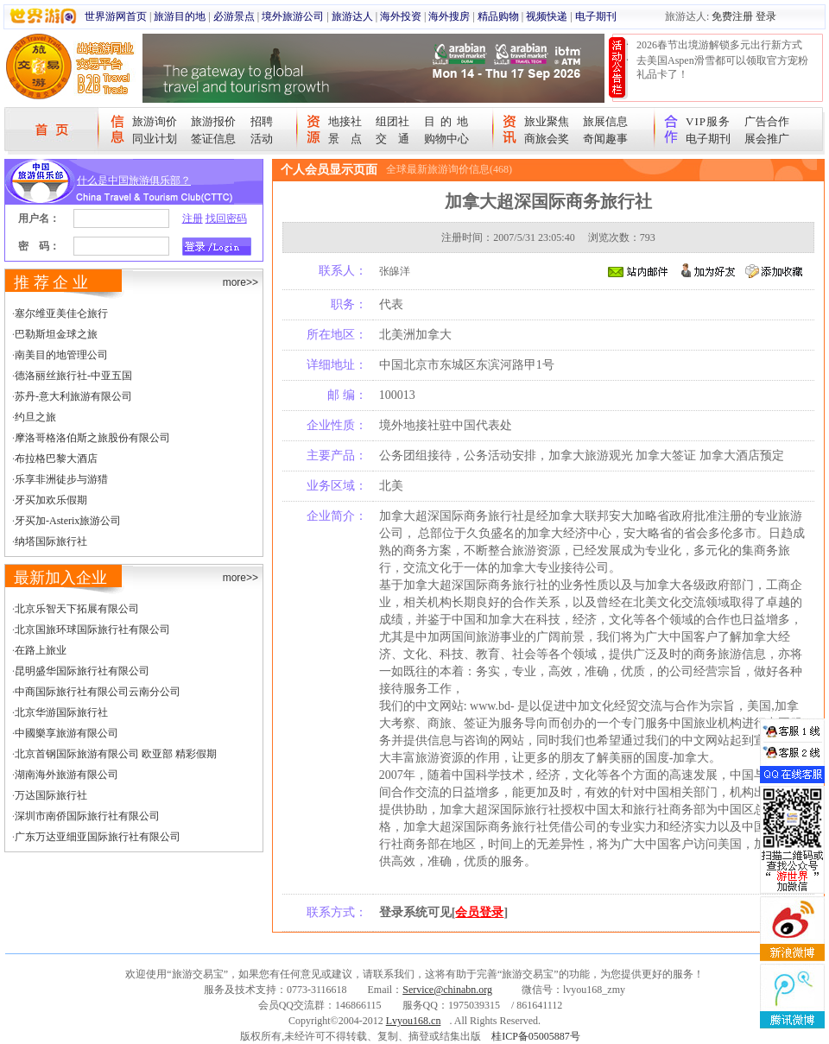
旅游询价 (154, 121)
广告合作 (766, 121)
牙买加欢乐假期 (51, 500)
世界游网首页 (116, 16)
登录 (766, 16)
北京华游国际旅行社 (61, 712)
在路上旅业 (40, 650)
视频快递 (546, 16)
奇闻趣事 (605, 138)
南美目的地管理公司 (61, 355)
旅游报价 (213, 121)
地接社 (345, 121)
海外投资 (400, 16)
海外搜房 (449, 16)
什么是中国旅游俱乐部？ (134, 180)
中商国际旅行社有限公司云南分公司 (97, 692)
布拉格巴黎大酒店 (56, 458)
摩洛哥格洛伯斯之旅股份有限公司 (92, 438)
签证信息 (213, 138)
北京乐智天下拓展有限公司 (77, 609)
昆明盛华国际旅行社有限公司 (82, 671)
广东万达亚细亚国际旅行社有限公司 (97, 837)
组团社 (392, 121)
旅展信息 (605, 121)
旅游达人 (352, 16)
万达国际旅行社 (51, 795)
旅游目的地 (180, 16)
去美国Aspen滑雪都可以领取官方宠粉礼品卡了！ (722, 67)
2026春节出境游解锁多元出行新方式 (719, 45)
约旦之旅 (35, 417)
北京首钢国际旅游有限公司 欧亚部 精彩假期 (116, 754)
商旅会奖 (546, 138)
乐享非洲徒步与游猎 (61, 479)
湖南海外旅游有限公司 (66, 775)
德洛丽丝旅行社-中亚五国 (73, 376)
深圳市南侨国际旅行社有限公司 (87, 816)
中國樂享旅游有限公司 (66, 733)
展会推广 (766, 138)
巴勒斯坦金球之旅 (56, 334)
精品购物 (498, 16)
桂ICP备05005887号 (535, 1036)
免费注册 (732, 16)
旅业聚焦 (546, 121)
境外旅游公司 (293, 16)
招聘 (261, 121)
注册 (192, 218)
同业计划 (154, 138)
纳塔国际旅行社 (51, 541)
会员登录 (479, 912)
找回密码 (226, 218)
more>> (240, 282)
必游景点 (234, 16)
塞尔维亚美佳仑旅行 (61, 313)
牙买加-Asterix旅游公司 (68, 521)
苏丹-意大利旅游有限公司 (73, 396)
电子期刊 (596, 16)
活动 (261, 138)
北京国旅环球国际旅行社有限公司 (92, 629)
